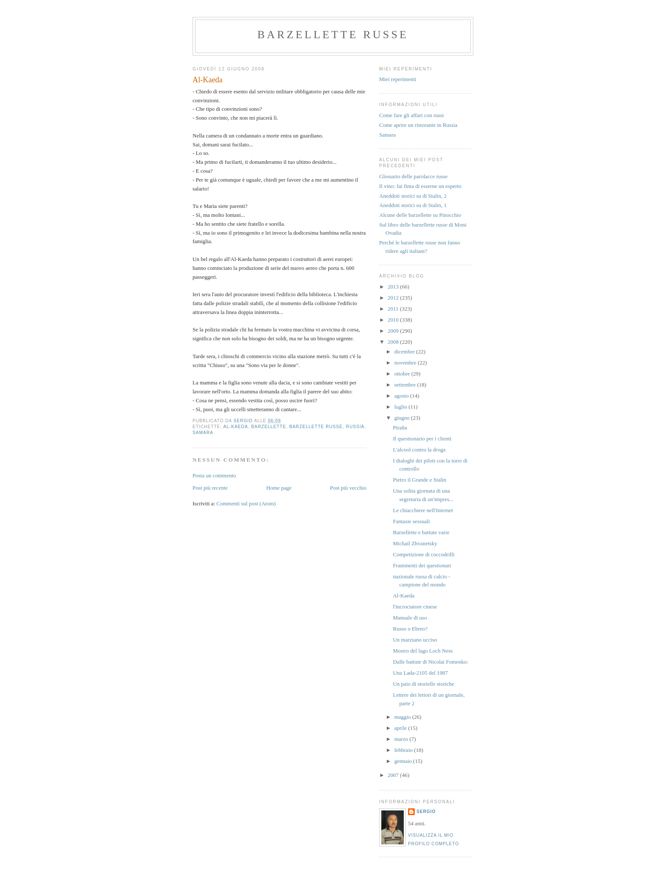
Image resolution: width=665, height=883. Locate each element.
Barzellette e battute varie (421, 532)
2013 (394, 286)
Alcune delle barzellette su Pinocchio (420, 215)
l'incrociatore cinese (415, 606)
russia (355, 426)
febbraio (404, 750)
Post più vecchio (348, 488)
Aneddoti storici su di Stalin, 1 (413, 205)
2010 (394, 320)
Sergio (426, 811)
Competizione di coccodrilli (423, 554)
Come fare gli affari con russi (411, 115)
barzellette (268, 426)
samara (203, 432)
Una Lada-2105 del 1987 (420, 673)
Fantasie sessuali (411, 521)
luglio (401, 407)
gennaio (403, 761)
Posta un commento (214, 475)
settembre (405, 384)
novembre (406, 362)
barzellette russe (332, 34)
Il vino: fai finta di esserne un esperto (420, 186)
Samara (387, 135)
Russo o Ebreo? (410, 628)
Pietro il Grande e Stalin (419, 480)
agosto (402, 395)
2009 (394, 331)
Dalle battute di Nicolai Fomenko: (430, 662)
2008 (394, 342)
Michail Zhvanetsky (415, 543)
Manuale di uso (410, 617)
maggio (403, 717)
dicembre (405, 351)
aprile (401, 728)
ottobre (402, 373)
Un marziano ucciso (415, 639)
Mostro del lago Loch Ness (423, 651)
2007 (394, 775)
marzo (402, 739)
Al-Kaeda (235, 426)
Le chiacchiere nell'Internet (423, 510)
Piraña (400, 427)
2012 (394, 297)
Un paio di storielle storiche (423, 684)
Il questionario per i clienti (422, 438)
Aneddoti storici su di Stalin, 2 (413, 196)
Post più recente (210, 488)
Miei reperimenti (397, 79)
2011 (394, 309)
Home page (279, 488)
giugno (402, 418)
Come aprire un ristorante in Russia (418, 125)
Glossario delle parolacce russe (413, 176)
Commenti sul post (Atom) (246, 503)
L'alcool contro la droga (419, 449)
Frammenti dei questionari (422, 565)
